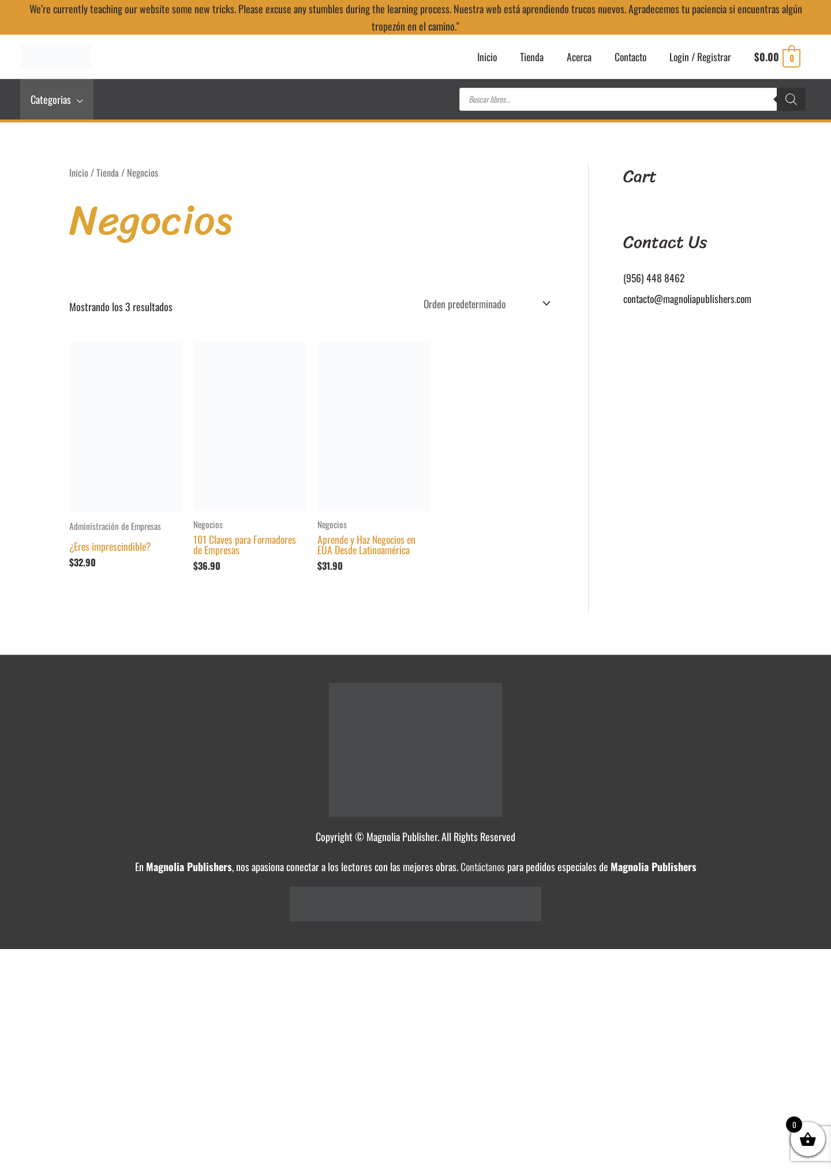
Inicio (78, 174)
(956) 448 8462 (654, 279)
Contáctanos (482, 869)
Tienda (107, 174)
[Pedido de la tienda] (481, 305)
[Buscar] (791, 101)
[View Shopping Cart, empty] (777, 57)
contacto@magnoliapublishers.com (689, 300)
